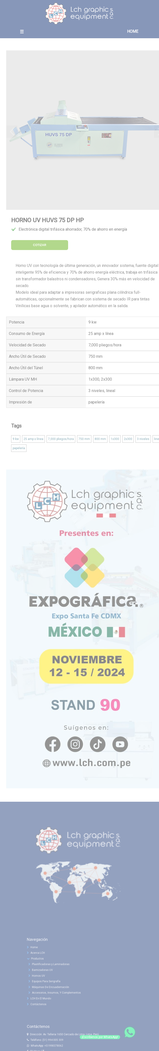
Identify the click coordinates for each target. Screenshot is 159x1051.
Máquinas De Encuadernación (53, 990)
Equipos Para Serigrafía (49, 985)
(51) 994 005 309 (55, 1044)
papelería (19, 448)
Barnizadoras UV (45, 974)
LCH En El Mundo (42, 1000)
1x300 (115, 439)
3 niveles (143, 439)
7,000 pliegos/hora (61, 439)
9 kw (16, 439)
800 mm (100, 439)
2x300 (128, 439)
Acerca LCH (39, 958)
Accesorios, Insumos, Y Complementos (58, 995)
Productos (39, 964)
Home (36, 953)
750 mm (84, 439)
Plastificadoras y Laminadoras (53, 969)
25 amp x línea (33, 439)
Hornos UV (42, 979)
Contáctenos (40, 1006)
